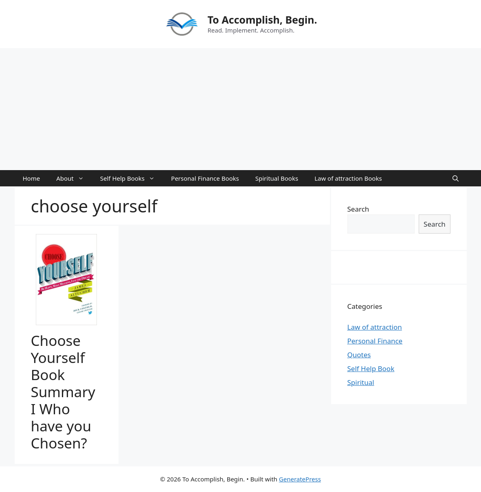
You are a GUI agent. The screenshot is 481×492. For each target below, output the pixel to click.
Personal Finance (375, 340)
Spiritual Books (276, 178)
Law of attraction (374, 327)
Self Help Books (131, 178)
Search (358, 209)
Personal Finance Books (205, 178)
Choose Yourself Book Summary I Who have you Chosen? (63, 392)
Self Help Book (371, 368)
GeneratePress (300, 479)
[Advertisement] (240, 109)
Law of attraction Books (348, 178)
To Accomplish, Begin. (262, 19)
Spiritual (360, 382)
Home (31, 178)
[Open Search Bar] (455, 178)
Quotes (359, 354)
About (74, 178)
